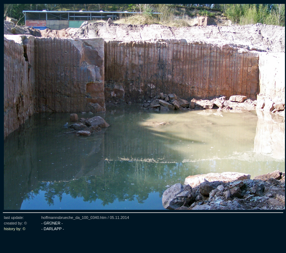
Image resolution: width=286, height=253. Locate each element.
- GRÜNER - (52, 223)
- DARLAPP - (52, 229)
